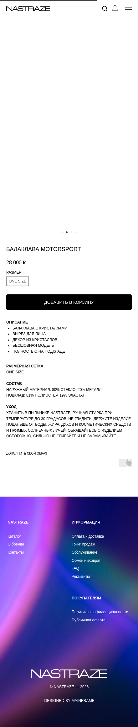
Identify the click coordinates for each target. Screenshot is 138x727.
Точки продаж (83, 544)
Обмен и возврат (86, 560)
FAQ (75, 568)
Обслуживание (84, 552)
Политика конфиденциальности (100, 612)
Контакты (16, 552)
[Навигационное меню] (128, 9)
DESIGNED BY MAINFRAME (69, 700)
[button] (105, 8)
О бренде (16, 544)
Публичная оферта (88, 620)
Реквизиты (81, 576)
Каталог (14, 536)
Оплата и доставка (88, 536)
